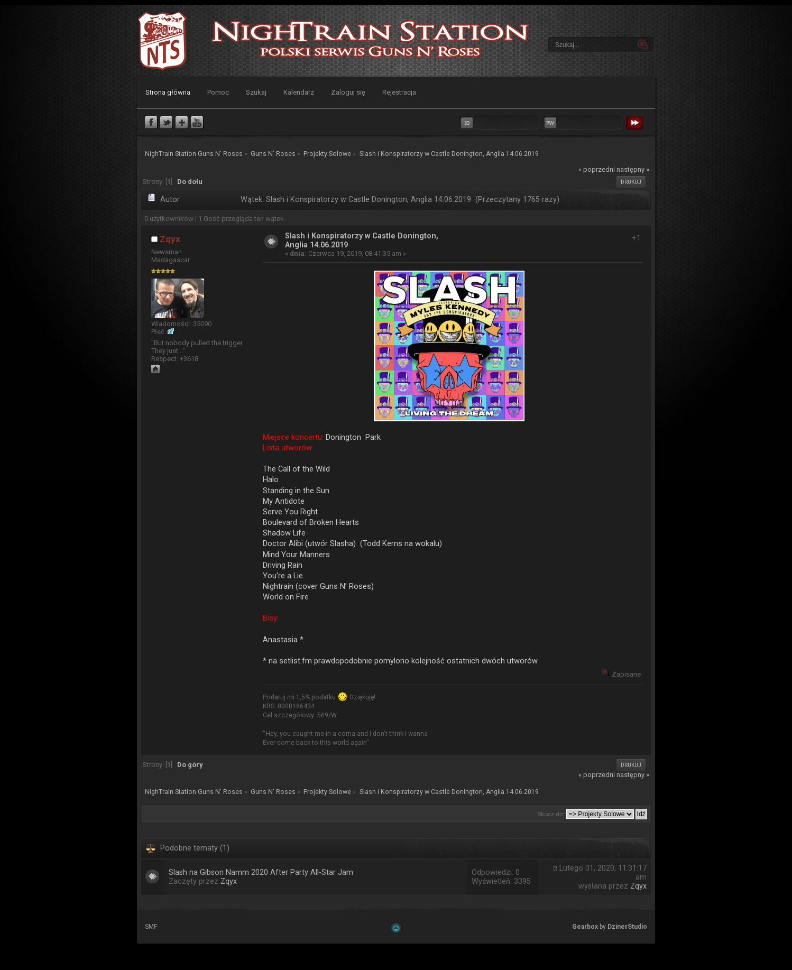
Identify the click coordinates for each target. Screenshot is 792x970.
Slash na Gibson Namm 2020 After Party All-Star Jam (261, 872)
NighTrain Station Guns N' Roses (162, 41)
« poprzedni (596, 169)
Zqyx (170, 239)
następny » (632, 169)
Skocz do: (551, 814)
